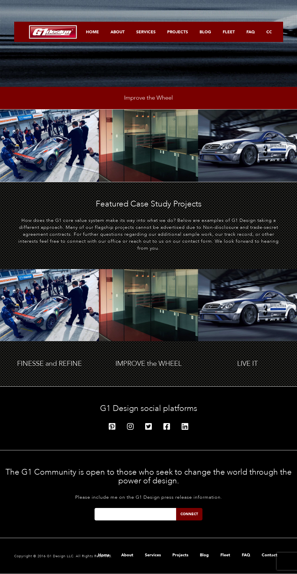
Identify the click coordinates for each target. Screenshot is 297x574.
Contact (269, 555)
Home (92, 32)
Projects (177, 32)
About (117, 32)
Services (146, 32)
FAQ (250, 32)
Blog (205, 32)
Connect (189, 514)
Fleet (229, 32)
